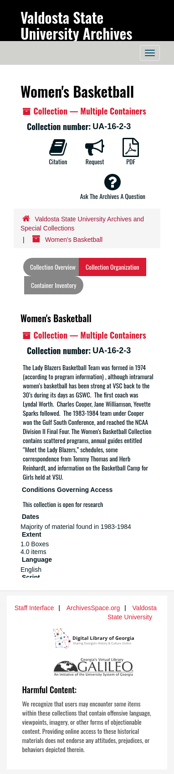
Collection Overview (53, 267)
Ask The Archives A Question (112, 187)
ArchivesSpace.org (93, 608)
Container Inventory (54, 285)
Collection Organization (112, 267)
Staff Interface (34, 608)
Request (94, 152)
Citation (58, 152)
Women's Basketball (56, 318)
